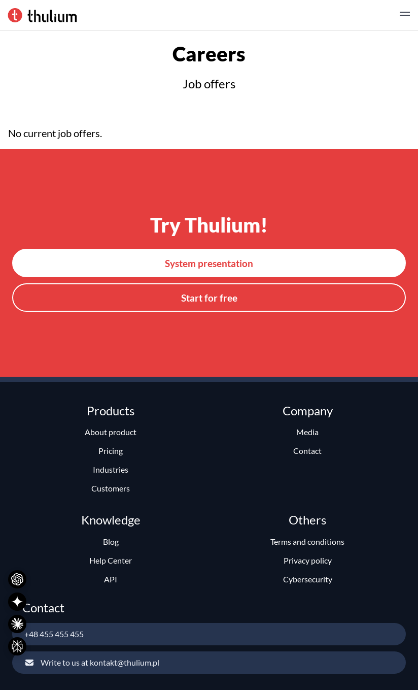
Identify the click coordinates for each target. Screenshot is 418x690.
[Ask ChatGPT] (17, 579)
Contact (307, 450)
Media (307, 432)
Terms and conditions (307, 541)
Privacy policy (308, 560)
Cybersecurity (307, 579)
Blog (111, 541)
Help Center (110, 560)
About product (110, 432)
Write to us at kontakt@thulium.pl (91, 662)
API (110, 579)
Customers (110, 488)
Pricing (110, 450)
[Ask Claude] (17, 624)
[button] (405, 15)
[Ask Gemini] (17, 602)
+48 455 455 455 (54, 634)
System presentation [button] (209, 263)
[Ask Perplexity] (17, 646)
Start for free (209, 298)
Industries (110, 469)
